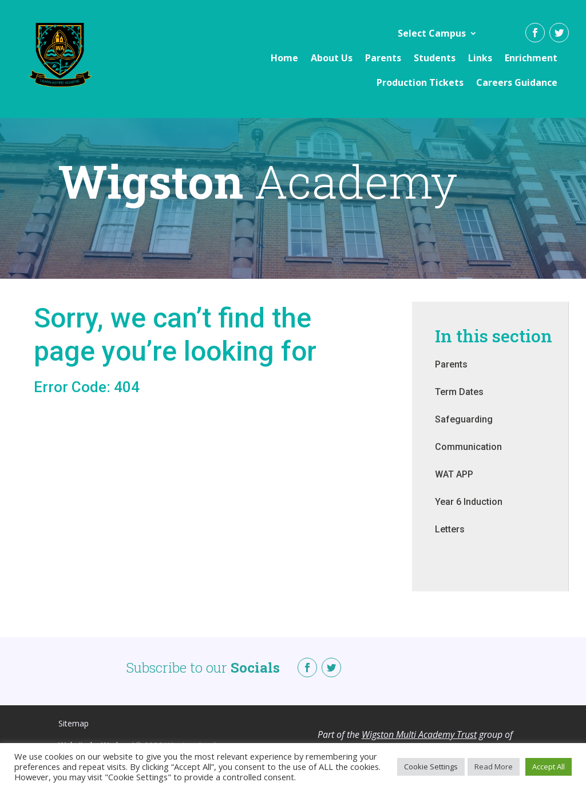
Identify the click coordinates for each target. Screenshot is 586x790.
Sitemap (73, 734)
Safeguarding (464, 430)
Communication (468, 458)
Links (480, 58)
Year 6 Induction (468, 513)
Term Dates (459, 403)
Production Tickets (420, 82)
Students (435, 58)
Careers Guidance (516, 82)
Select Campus (432, 33)
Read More (493, 766)
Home (284, 58)
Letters (450, 540)
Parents (383, 58)
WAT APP (454, 485)
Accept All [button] (548, 766)
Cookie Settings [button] (431, 766)
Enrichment (531, 58)
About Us (332, 58)
